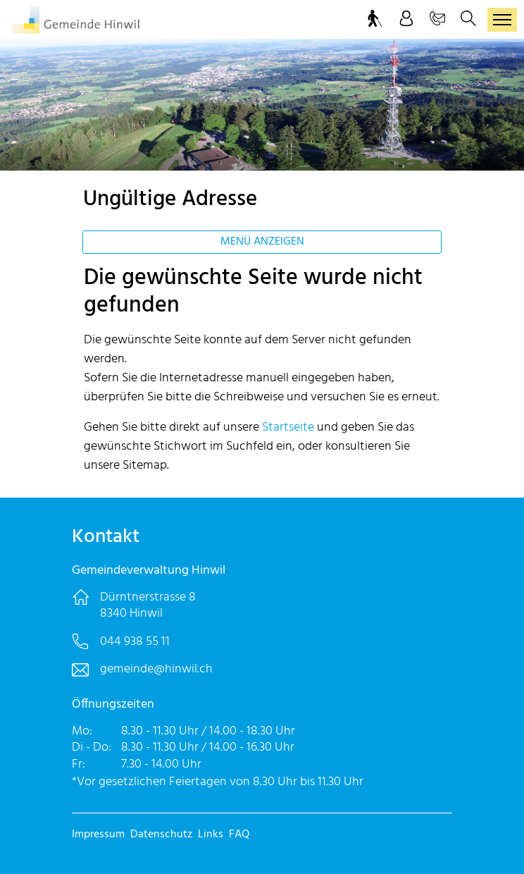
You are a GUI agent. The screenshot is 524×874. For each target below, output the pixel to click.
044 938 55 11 (135, 642)
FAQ (239, 834)
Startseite (288, 427)
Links (210, 834)
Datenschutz (161, 834)
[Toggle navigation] (502, 19)
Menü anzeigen (262, 242)
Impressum (98, 834)
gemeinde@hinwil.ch (156, 669)
